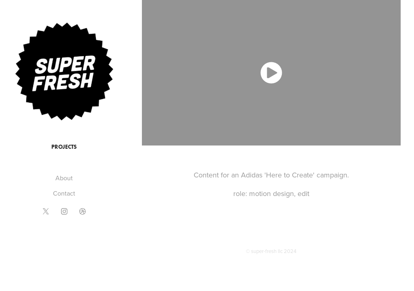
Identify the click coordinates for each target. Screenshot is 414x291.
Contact (64, 193)
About (64, 177)
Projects (64, 146)
